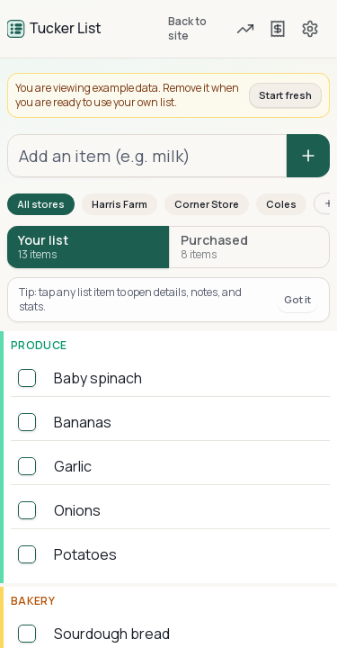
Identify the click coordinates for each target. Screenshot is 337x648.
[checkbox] (27, 378)
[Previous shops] (277, 29)
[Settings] (310, 29)
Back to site (187, 28)
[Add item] (308, 155)
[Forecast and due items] (246, 29)
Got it (297, 299)
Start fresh (285, 95)
